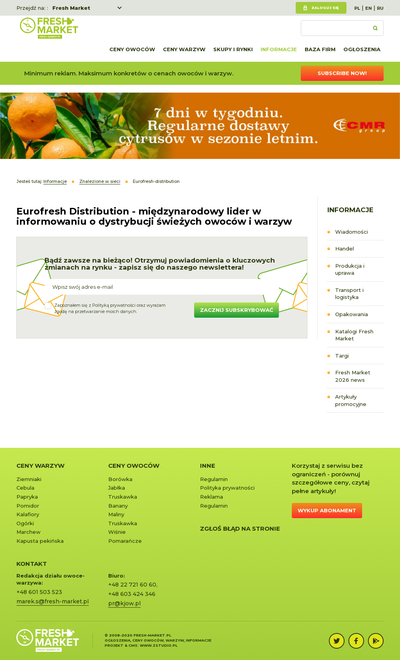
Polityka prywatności (227, 488)
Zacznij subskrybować (236, 310)
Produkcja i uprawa (349, 269)
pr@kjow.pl (124, 603)
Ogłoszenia (361, 49)
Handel (344, 248)
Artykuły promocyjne (350, 400)
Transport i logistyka (349, 293)
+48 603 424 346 (131, 593)
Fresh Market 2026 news (352, 376)
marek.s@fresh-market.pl (52, 601)
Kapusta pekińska (40, 541)
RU (380, 8)
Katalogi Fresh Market (354, 335)
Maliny (116, 514)
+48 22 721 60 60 (132, 584)
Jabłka (116, 488)
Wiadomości (351, 232)
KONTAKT (31, 563)
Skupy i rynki (233, 49)
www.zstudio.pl (158, 645)
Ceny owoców (132, 49)
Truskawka (122, 497)
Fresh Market (71, 8)
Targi (342, 355)
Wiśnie (117, 532)
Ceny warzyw (184, 49)
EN (368, 8)
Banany (118, 506)
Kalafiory (27, 514)
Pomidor (27, 506)
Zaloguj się (325, 7)
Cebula (25, 488)
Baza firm (320, 49)
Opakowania (351, 314)
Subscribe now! (342, 73)
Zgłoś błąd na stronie (240, 528)
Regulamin (214, 479)
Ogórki (25, 523)
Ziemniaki (28, 479)
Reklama (211, 497)
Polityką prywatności (114, 305)
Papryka (27, 497)
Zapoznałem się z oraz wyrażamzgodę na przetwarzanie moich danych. (110, 308)
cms (133, 645)
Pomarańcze (125, 541)
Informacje (279, 49)
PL (357, 8)
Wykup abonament (327, 510)
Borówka (120, 479)
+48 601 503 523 (39, 592)
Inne (207, 465)
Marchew (28, 532)
